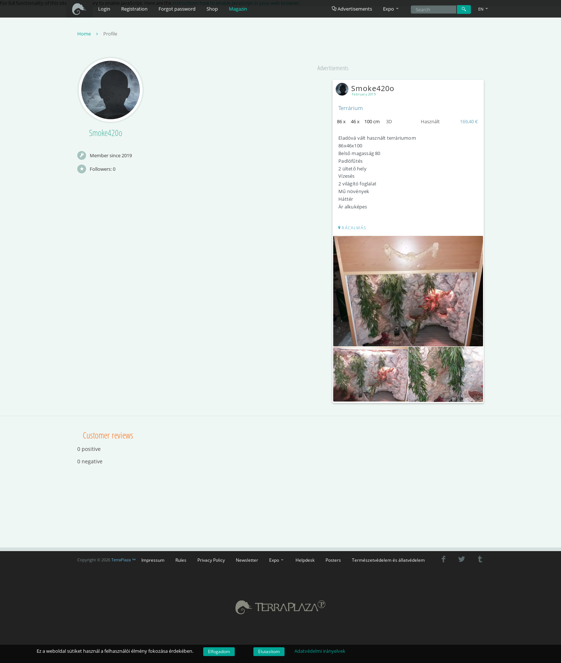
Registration (134, 8)
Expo (277, 558)
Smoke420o (367, 89)
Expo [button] (391, 8)
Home (88, 34)
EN (483, 9)
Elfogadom (219, 651)
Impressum (152, 558)
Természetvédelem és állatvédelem (388, 558)
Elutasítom (269, 651)
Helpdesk (305, 558)
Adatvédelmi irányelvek (319, 651)
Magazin (238, 8)
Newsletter (247, 558)
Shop (212, 8)
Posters (333, 558)
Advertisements (352, 8)
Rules (180, 558)
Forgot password (177, 8)
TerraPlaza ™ (123, 558)
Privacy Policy (211, 558)
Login (104, 8)
